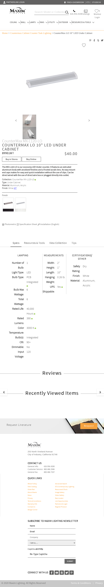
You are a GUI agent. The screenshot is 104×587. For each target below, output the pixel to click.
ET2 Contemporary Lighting (64, 487)
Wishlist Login (97, 14)
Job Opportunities (61, 501)
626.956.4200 (49, 466)
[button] (15, 120)
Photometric (9, 224)
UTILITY (53, 22)
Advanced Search (61, 484)
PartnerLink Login (61, 504)
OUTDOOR (65, 22)
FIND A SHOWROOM (74, 2)
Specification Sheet (27, 224)
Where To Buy (32, 484)
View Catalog (32, 487)
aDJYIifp (39, 549)
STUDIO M (96, 2)
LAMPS (34, 22)
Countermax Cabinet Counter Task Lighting (30, 33)
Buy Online (31, 159)
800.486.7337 (49, 472)
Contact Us (31, 507)
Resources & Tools (34, 243)
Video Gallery (59, 495)
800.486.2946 (49, 469)
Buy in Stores (12, 159)
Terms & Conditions (34, 501)
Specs (16, 243)
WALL (25, 22)
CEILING (15, 22)
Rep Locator (59, 498)
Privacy (30, 498)
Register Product (61, 507)
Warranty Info (32, 504)
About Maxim (32, 492)
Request (89, 426)
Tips (74, 243)
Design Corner (32, 510)
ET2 (88, 2)
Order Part (31, 490)
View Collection (58, 243)
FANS (44, 22)
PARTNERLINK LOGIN (14, 2)
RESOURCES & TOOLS (83, 22)
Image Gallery (59, 492)
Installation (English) (48, 224)
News (30, 495)
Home (5, 33)
